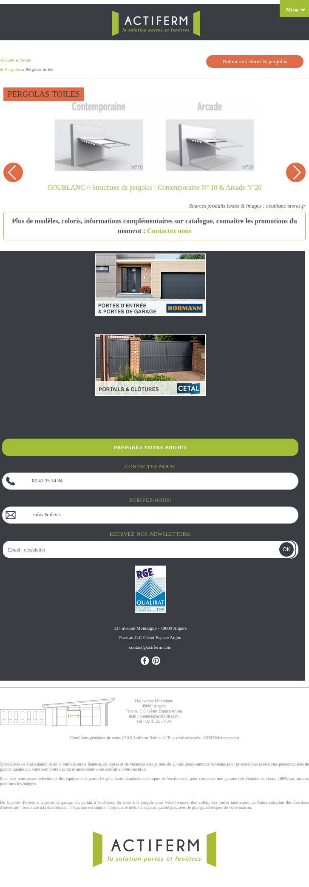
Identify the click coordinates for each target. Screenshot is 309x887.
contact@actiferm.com (159, 716)
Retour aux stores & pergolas (255, 61)
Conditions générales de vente (95, 737)
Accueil (7, 59)
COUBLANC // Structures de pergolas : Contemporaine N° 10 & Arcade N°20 (155, 187)
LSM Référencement (221, 737)
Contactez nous (169, 230)
